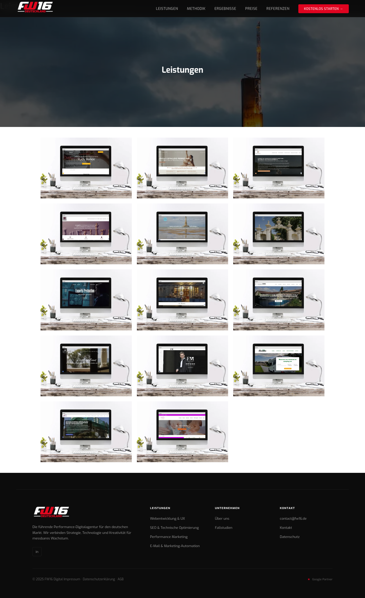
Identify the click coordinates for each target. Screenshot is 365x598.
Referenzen (277, 8)
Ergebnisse (225, 8)
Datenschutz (290, 536)
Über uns (222, 518)
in (36, 551)
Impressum (72, 579)
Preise (251, 8)
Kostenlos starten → (323, 9)
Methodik (196, 8)
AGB (121, 579)
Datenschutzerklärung (99, 579)
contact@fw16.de (293, 518)
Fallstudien (223, 527)
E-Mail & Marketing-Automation (175, 546)
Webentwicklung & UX (167, 518)
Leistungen (167, 8)
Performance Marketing (169, 536)
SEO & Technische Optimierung (174, 527)
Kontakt (286, 527)
